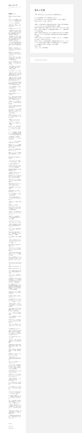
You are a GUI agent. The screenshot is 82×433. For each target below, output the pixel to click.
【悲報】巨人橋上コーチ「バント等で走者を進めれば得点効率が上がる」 (15, 358)
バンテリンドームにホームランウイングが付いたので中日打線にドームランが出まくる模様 (15, 392)
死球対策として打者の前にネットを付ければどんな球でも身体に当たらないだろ (15, 49)
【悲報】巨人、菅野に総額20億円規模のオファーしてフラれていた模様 (15, 341)
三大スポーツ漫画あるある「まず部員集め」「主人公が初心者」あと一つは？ (15, 63)
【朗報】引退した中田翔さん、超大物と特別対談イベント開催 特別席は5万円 (15, 412)
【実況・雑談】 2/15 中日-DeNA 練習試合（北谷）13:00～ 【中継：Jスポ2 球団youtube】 (15, 309)
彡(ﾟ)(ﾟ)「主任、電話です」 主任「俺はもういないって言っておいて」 (15, 325)
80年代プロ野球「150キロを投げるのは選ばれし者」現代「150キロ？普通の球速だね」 (15, 58)
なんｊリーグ (13, 5)
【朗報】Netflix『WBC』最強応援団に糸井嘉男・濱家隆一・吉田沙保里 (15, 346)
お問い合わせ (11, 428)
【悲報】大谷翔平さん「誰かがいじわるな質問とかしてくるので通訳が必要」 (15, 305)
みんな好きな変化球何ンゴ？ (14, 163)
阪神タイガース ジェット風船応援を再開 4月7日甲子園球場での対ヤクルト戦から (15, 146)
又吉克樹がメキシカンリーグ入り (15, 28)
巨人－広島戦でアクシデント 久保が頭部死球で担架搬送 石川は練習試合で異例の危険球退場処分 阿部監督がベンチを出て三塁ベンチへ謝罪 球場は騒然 (15, 287)
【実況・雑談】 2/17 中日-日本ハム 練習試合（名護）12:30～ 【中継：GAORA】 (15, 67)
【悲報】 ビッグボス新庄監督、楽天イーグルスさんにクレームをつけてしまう (15, 213)
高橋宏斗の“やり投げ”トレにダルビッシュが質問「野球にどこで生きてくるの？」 (15, 116)
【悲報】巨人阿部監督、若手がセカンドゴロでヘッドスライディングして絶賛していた (15, 241)
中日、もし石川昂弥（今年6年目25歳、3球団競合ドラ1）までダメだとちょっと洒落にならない (15, 402)
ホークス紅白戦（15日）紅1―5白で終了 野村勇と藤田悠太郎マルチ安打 (15, 272)
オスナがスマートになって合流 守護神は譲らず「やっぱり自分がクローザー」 (15, 292)
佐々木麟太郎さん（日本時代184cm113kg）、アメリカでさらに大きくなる (15, 138)
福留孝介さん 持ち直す (13, 205)
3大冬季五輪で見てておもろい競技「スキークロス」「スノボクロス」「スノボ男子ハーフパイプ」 (15, 300)
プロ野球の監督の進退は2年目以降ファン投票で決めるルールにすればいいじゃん (15, 417)
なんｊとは (11, 426)
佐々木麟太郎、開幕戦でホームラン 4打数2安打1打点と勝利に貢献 (15, 397)
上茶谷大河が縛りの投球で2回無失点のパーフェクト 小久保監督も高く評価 (15, 254)
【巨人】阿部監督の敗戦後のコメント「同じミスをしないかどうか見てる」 (15, 198)
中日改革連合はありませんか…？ (15, 328)
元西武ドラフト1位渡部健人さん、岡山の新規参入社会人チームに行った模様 (15, 217)
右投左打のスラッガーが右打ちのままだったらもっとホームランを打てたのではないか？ (15, 375)
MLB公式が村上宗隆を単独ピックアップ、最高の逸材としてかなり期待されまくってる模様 (15, 233)
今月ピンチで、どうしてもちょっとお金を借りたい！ (50, 14)
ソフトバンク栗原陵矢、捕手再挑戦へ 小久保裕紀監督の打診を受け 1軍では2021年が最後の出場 (15, 133)
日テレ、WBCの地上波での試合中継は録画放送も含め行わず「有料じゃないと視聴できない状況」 (15, 83)
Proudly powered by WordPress (41, 60)
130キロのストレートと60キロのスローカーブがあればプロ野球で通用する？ (15, 180)
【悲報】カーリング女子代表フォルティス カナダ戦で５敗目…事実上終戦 (15, 102)
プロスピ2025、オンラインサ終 (15, 70)
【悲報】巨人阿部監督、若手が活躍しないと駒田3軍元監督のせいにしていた (15, 225)
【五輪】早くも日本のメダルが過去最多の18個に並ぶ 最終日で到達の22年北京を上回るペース (15, 74)
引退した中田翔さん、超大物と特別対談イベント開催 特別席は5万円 (15, 350)
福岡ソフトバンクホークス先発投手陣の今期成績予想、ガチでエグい (15, 154)
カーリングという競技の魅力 (14, 23)
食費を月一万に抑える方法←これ (15, 266)
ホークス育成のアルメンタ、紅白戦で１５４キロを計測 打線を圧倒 (15, 383)
